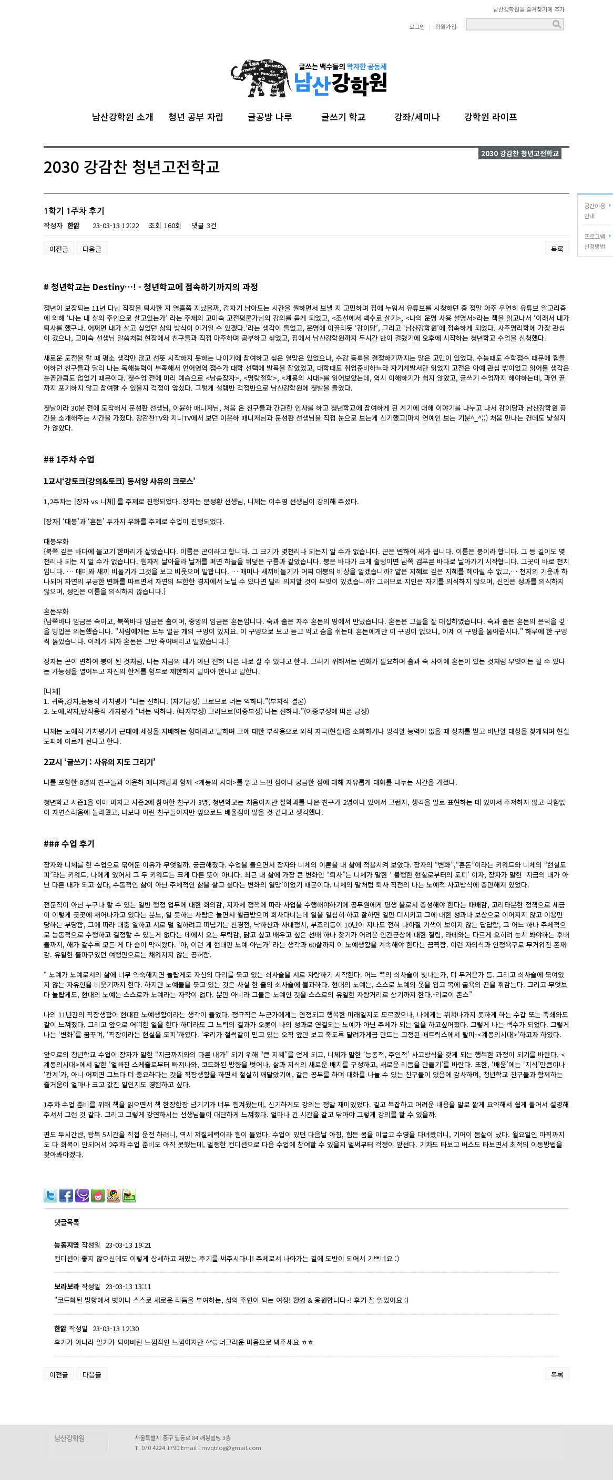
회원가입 (445, 26)
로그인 (417, 26)
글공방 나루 (270, 115)
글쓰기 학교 (343, 115)
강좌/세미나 (417, 115)
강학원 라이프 (490, 115)
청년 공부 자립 (196, 115)
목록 (557, 249)
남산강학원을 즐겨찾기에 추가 (529, 9)
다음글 (92, 249)
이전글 (58, 249)
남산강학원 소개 (123, 115)
